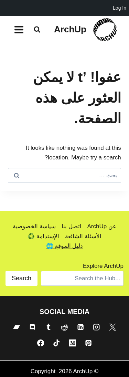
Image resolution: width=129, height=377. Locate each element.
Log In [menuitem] (119, 8)
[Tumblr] (48, 327)
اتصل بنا (72, 226)
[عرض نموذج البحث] (37, 29)
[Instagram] (96, 327)
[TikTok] (56, 343)
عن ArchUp (101, 226)
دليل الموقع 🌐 (64, 246)
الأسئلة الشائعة (83, 236)
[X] (112, 327)
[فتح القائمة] (19, 29)
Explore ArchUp (103, 266)
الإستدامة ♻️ (43, 236)
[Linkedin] (80, 327)
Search (21, 278)
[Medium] (72, 343)
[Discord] (32, 327)
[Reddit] (64, 327)
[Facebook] (40, 343)
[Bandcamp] (16, 327)
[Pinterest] (88, 343)
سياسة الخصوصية (34, 226)
